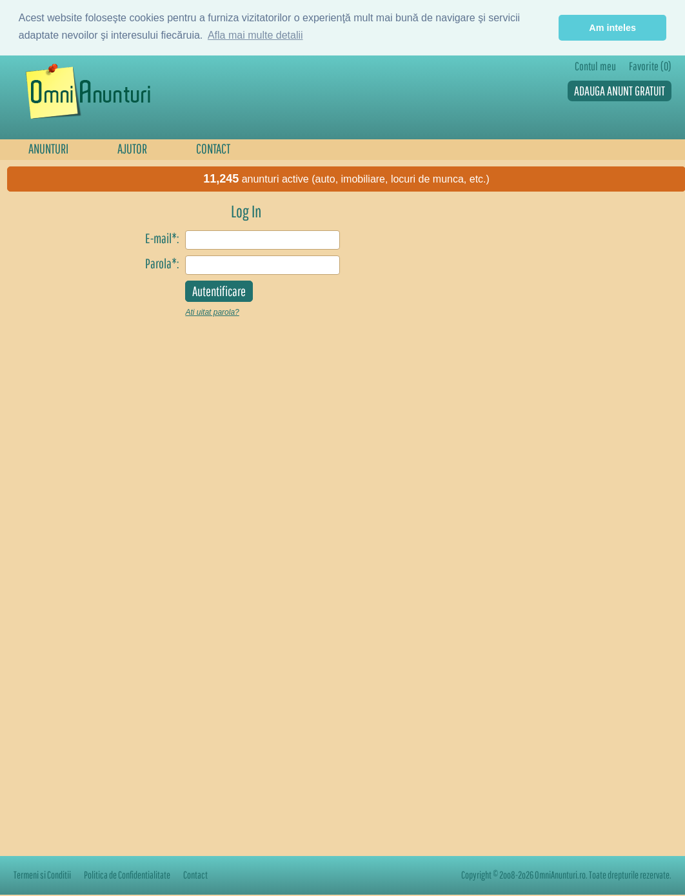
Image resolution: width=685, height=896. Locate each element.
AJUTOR (132, 148)
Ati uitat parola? (212, 312)
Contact (195, 875)
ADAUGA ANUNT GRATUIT (619, 90)
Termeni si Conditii (42, 875)
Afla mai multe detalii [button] (255, 35)
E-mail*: (162, 238)
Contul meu (595, 66)
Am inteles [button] (612, 28)
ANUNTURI (48, 148)
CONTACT (213, 148)
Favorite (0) (650, 66)
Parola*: (162, 263)
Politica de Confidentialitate (127, 875)
